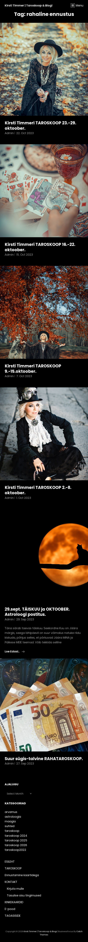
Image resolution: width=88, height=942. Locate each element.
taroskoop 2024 (16, 836)
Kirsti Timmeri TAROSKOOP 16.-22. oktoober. (40, 247)
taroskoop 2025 (16, 840)
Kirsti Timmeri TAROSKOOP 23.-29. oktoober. (40, 125)
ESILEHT (10, 862)
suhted (9, 826)
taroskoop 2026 (16, 845)
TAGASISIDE (13, 916)
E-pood (10, 909)
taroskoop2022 (15, 850)
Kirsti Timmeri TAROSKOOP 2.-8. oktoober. (38, 490)
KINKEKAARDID (14, 902)
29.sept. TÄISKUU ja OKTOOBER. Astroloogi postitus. (37, 611)
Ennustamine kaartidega (22, 875)
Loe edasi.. (15, 651)
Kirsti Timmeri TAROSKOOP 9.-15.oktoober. (33, 368)
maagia (10, 821)
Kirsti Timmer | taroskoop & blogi (28, 5)
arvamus (11, 812)
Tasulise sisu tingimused (24, 895)
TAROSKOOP (13, 868)
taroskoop (12, 831)
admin (9, 133)
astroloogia (13, 817)
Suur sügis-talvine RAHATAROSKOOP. (44, 759)
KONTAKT (11, 882)
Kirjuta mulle (15, 889)
